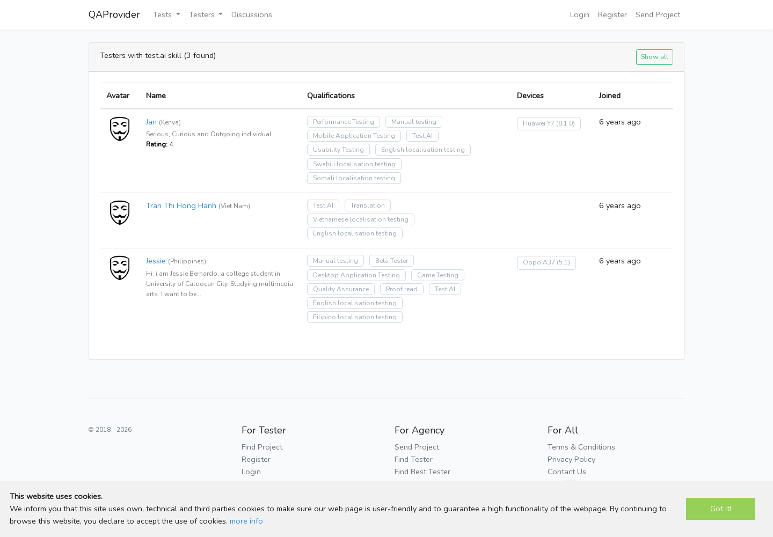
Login (579, 14)
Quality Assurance (341, 289)
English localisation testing (423, 149)
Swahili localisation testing (354, 164)
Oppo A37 (539, 262)
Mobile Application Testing (354, 135)
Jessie (156, 260)
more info (246, 521)
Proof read (402, 289)
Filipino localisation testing (355, 317)
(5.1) (563, 262)
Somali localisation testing (354, 178)
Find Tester (414, 459)
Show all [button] (654, 56)
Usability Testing (338, 149)
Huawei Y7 (539, 123)
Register (612, 14)
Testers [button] (203, 14)
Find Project (262, 447)
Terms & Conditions (581, 447)
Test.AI (422, 135)
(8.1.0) (565, 123)
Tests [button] (163, 14)
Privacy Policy (571, 459)
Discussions (251, 14)
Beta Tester (391, 260)
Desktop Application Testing (356, 275)
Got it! (720, 508)
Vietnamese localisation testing (361, 219)
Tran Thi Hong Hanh (181, 205)
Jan (151, 121)
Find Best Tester (422, 471)
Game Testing (437, 275)
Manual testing (413, 121)
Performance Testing (343, 121)
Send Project (658, 14)
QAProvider (114, 14)
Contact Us (567, 471)
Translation (368, 205)
